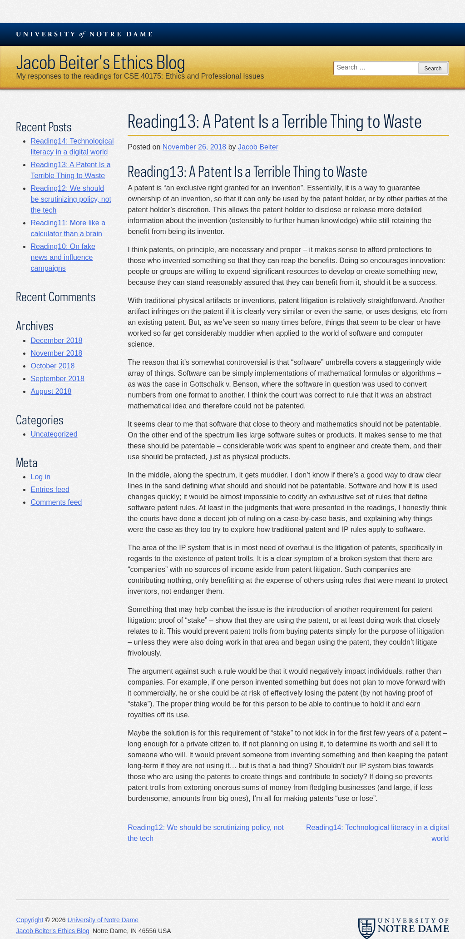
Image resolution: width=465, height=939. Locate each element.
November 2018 (56, 353)
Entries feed (49, 489)
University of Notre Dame (103, 920)
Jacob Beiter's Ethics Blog (100, 62)
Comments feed (56, 502)
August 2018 (50, 391)
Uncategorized (53, 434)
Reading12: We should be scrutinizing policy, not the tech (70, 199)
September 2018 (57, 379)
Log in (40, 477)
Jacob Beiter (258, 147)
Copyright (29, 920)
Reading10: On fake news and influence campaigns (62, 257)
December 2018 (56, 340)
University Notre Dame (84, 34)
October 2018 (52, 366)
